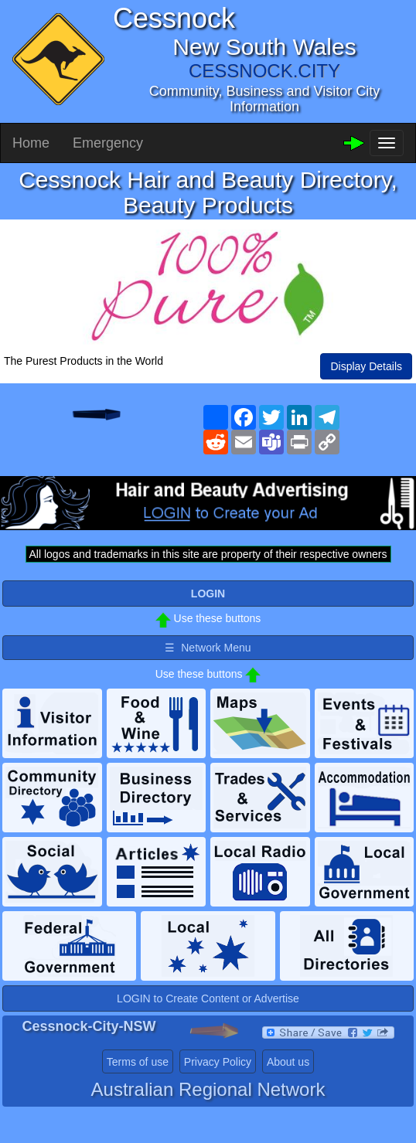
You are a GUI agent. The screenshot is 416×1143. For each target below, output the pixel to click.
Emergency (108, 143)
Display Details (366, 366)
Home (30, 143)
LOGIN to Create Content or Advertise (208, 998)
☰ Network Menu (208, 647)
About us (288, 1062)
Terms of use (138, 1062)
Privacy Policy (217, 1062)
